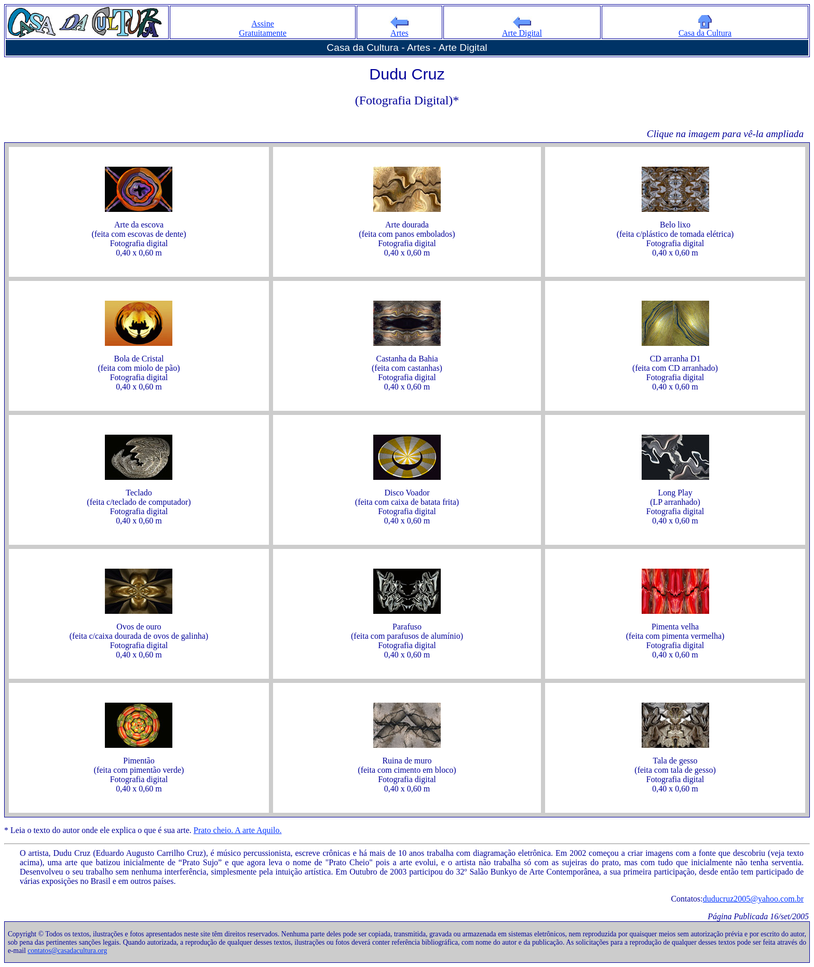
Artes (399, 29)
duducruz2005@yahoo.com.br (753, 898)
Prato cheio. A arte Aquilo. (238, 830)
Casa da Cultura (705, 29)
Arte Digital (522, 29)
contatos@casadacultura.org (67, 951)
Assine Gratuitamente (263, 28)
